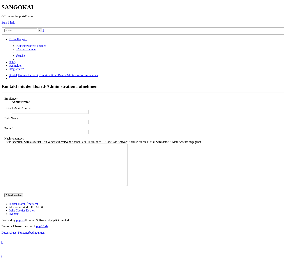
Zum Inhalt (8, 22)
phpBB (20, 228)
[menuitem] (31, 45)
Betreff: (8, 128)
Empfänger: (11, 98)
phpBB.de (42, 234)
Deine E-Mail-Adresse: (18, 108)
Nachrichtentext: (14, 138)
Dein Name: (11, 118)
